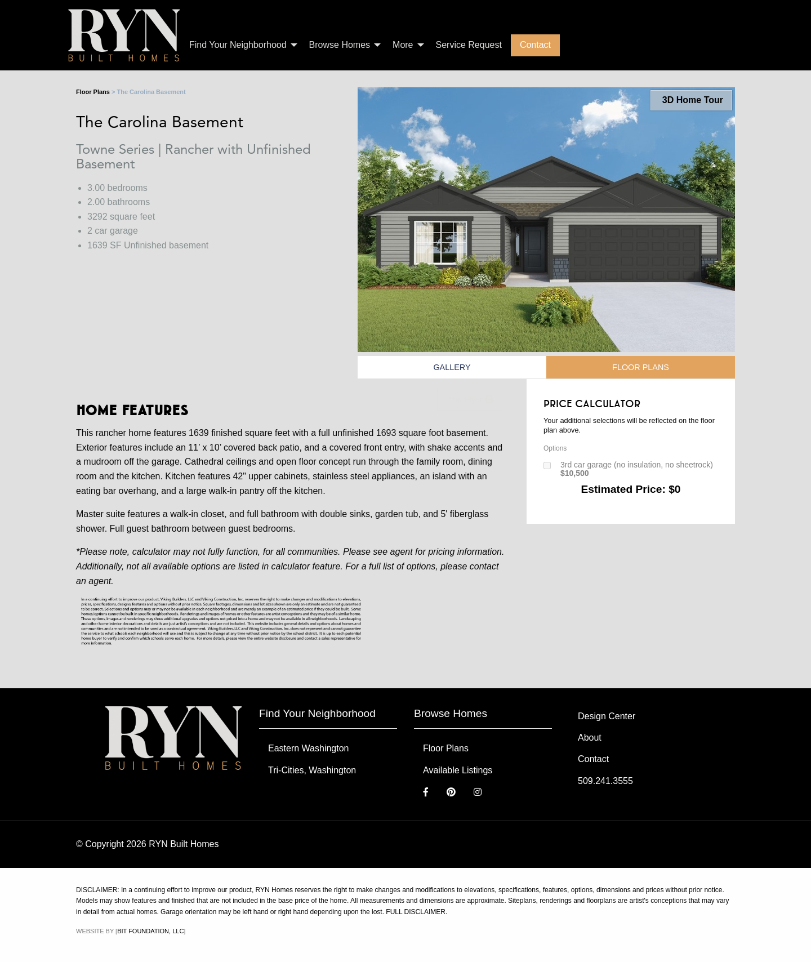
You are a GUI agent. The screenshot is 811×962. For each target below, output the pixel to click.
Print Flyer (469, 399)
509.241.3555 (605, 781)
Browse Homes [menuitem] (339, 45)
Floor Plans (93, 91)
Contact (593, 759)
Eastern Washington (308, 748)
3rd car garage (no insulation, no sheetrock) (636, 469)
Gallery (451, 367)
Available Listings (457, 770)
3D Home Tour (691, 100)
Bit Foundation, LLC (150, 931)
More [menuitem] (403, 45)
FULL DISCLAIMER (415, 912)
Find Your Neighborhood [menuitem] (238, 45)
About (589, 737)
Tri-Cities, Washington (312, 770)
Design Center (606, 716)
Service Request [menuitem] (469, 45)
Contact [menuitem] (535, 45)
